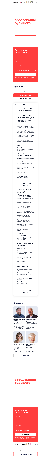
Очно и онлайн (20, 10)
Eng (36, 2)
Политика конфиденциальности (21, 450)
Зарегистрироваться (25, 75)
